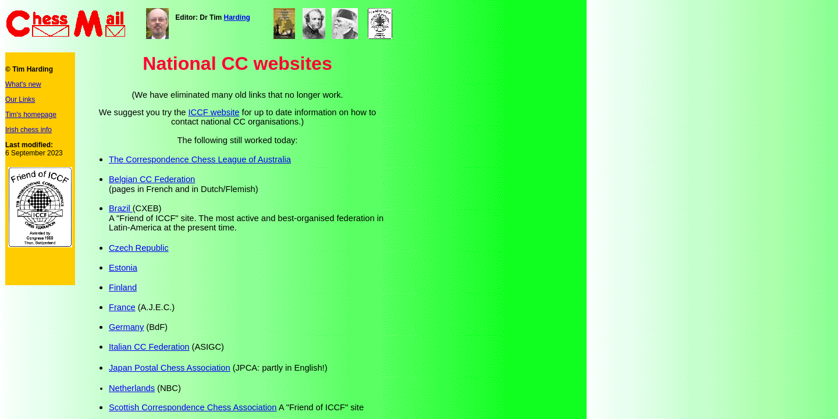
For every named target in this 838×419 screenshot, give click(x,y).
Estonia (123, 267)
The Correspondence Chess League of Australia (200, 159)
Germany (126, 327)
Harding (236, 17)
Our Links (20, 99)
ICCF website (214, 112)
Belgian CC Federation (152, 179)
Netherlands (132, 388)
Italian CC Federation (149, 346)
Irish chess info (28, 130)
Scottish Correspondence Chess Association (192, 407)
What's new (23, 84)
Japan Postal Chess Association (169, 367)
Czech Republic (139, 248)
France (122, 307)
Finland (123, 287)
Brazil (121, 208)
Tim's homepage (30, 115)
